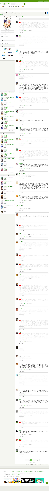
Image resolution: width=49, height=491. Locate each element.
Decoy (20, 233)
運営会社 (13, 471)
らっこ (20, 127)
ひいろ (20, 355)
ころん (20, 263)
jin (19, 21)
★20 (24, 69)
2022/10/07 (30, 236)
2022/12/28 (29, 208)
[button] (24, 4)
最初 (26, 460)
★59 (24, 44)
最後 (37, 460)
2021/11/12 (30, 405)
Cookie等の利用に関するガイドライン (28, 471)
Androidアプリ (14, 474)
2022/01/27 (30, 341)
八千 (19, 96)
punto (20, 430)
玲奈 (19, 138)
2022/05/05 (30, 278)
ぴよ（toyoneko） (22, 173)
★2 (24, 105)
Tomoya (20, 439)
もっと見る (11, 130)
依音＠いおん (21, 110)
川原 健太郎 (21, 205)
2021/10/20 (30, 434)
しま (19, 224)
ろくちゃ (20, 148)
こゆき (20, 449)
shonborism (21, 410)
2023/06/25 (30, 143)
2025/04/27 (31, 69)
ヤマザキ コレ (5, 197)
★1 (24, 30)
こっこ (20, 274)
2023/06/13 (30, 168)
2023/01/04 (30, 200)
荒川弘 (5, 192)
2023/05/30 (29, 176)
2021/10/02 (30, 444)
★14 (24, 91)
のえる (20, 35)
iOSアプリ (18, 474)
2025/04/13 (30, 77)
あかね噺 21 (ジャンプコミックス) (8, 181)
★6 (24, 168)
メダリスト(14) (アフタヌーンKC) (8, 205)
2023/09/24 (30, 133)
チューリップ (21, 241)
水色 (19, 374)
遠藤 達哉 (5, 178)
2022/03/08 (30, 303)
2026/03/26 (30, 30)
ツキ (19, 346)
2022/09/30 (30, 248)
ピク (19, 363)
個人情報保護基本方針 (19, 471)
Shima (20, 332)
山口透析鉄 (20, 60)
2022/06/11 (30, 269)
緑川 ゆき (5, 210)
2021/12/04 (30, 369)
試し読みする (7, 31)
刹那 (19, 74)
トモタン (20, 298)
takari (20, 195)
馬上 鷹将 (5, 182)
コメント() (26, 30)
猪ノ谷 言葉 (1, 14)
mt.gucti (20, 308)
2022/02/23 (30, 313)
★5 (24, 143)
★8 (24, 313)
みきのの (20, 399)
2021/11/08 (30, 415)
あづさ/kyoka (21, 163)
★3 (24, 133)
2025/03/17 (30, 105)
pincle (20, 213)
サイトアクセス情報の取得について (39, 471)
